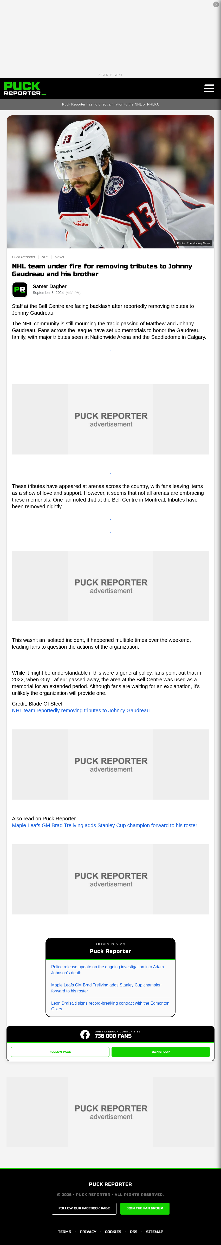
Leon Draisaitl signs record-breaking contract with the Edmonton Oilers (110, 1006)
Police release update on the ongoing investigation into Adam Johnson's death (107, 970)
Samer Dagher (50, 286)
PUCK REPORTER (110, 1184)
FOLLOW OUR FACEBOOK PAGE (84, 1208)
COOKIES (113, 1232)
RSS (133, 1232)
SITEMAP (154, 1232)
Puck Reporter (23, 257)
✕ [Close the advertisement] (216, 4)
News (59, 257)
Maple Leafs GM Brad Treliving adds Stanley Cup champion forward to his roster (104, 825)
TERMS (64, 1232)
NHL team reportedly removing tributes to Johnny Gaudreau (81, 710)
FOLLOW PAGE (60, 1051)
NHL (45, 257)
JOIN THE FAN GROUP (145, 1208)
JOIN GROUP (161, 1051)
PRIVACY (88, 1232)
